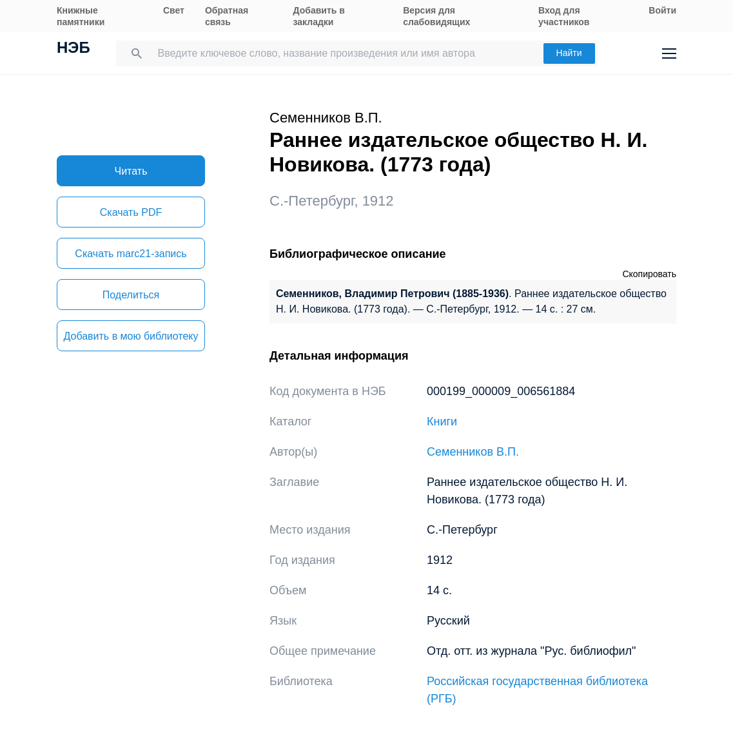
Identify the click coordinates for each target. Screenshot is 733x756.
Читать (131, 171)
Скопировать (649, 274)
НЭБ (73, 49)
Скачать (131, 212)
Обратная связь (226, 16)
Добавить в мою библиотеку (130, 336)
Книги (442, 421)
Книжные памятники (80, 16)
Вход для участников (563, 16)
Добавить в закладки (319, 16)
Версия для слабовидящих (436, 16)
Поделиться (131, 294)
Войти (662, 10)
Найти (569, 53)
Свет (173, 10)
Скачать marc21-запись (130, 253)
